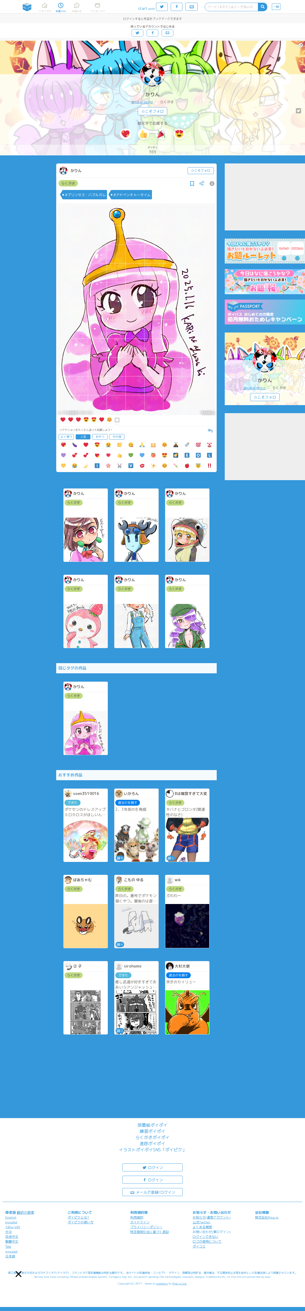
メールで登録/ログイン (152, 1192)
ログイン (152, 1167)
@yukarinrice (142, 101)
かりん (152, 94)
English (10, 1217)
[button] (19, 1274)
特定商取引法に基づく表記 (149, 1232)
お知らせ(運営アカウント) (212, 1217)
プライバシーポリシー (146, 1227)
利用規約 (136, 1217)
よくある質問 (202, 1227)
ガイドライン (140, 1222)
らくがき (68, 183)
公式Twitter (202, 1222)
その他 (116, 437)
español (11, 1222)
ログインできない (205, 1236)
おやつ (100, 437)
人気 (83, 437)
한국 (8, 1232)
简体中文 (11, 1236)
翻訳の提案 (25, 1212)
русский (11, 1251)
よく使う (66, 437)
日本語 (10, 1256)
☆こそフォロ (152, 111)
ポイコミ (199, 1246)
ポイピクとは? (78, 1217)
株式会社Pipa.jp (267, 1217)
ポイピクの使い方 (80, 1222)
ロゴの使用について (207, 1241)
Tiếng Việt (12, 1227)
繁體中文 (11, 1241)
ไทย (8, 1246)
